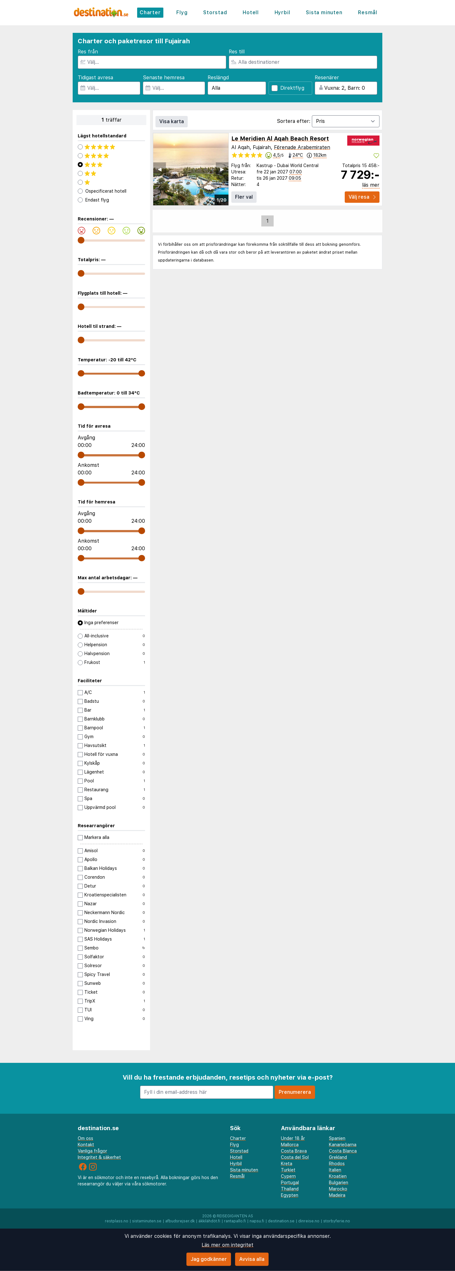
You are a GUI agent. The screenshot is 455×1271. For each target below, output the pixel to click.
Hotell (251, 12)
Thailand (290, 1188)
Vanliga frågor (92, 1151)
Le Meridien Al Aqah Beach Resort (280, 138)
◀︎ (159, 169)
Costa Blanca (343, 1151)
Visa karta (171, 121)
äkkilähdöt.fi (209, 1221)
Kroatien (338, 1176)
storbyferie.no (336, 1221)
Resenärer (327, 78)
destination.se (281, 1221)
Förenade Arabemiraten (302, 147)
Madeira (337, 1195)
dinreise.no (308, 1221)
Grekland (338, 1157)
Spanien (337, 1138)
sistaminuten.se (146, 1221)
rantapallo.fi (235, 1221)
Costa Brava (294, 1151)
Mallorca (290, 1144)
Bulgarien (338, 1182)
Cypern (288, 1176)
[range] (81, 240)
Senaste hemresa (164, 78)
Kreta (286, 1163)
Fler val (244, 197)
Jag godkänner (209, 1259)
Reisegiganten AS (235, 1216)
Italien (335, 1169)
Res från (88, 52)
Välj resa (362, 197)
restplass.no (116, 1221)
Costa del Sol (295, 1157)
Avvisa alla (251, 1259)
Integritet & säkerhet (99, 1157)
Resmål (367, 12)
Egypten (289, 1195)
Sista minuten (324, 12)
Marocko (338, 1188)
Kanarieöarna (342, 1144)
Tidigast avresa (95, 78)
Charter (150, 12)
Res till (237, 52)
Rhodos (337, 1163)
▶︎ (222, 169)
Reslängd (218, 78)
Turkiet (288, 1169)
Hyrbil (282, 12)
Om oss (85, 1138)
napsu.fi (257, 1221)
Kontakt (86, 1144)
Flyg (181, 12)
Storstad (215, 12)
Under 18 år (293, 1138)
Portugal (290, 1182)
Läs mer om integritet (227, 1245)
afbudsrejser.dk (180, 1221)
